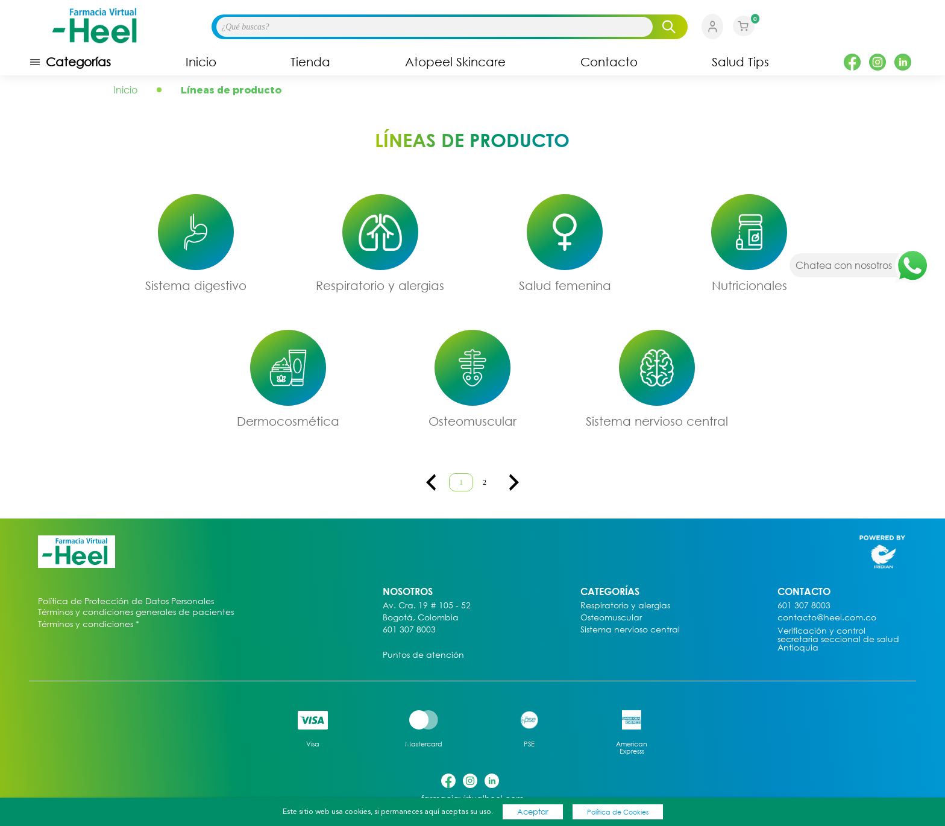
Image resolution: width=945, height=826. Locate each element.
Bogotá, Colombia (421, 617)
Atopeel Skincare (455, 62)
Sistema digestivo (195, 285)
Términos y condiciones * (88, 624)
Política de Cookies (617, 812)
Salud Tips (740, 62)
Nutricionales (749, 285)
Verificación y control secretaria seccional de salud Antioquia (838, 639)
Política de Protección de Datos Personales (126, 601)
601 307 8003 (409, 629)
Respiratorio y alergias (380, 285)
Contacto (609, 62)
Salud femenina (565, 285)
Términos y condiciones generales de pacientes (136, 612)
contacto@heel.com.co (826, 617)
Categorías (70, 62)
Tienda (310, 62)
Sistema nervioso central (657, 421)
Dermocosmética (288, 421)
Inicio (201, 62)
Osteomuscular (472, 421)
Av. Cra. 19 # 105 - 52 (427, 605)
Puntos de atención (423, 655)
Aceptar (532, 811)
